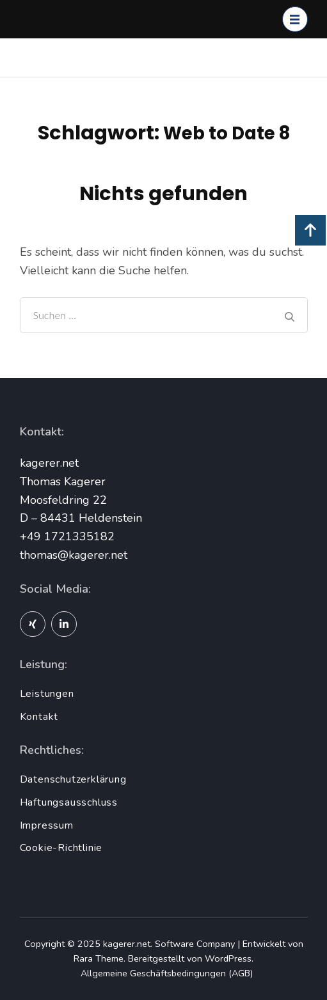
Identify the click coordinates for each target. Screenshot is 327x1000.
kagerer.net (126, 943)
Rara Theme (99, 958)
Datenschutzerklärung (73, 779)
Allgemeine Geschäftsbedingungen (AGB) (167, 973)
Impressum (47, 825)
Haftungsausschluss (69, 802)
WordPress (228, 958)
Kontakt (39, 717)
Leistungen (47, 694)
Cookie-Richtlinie (61, 848)
